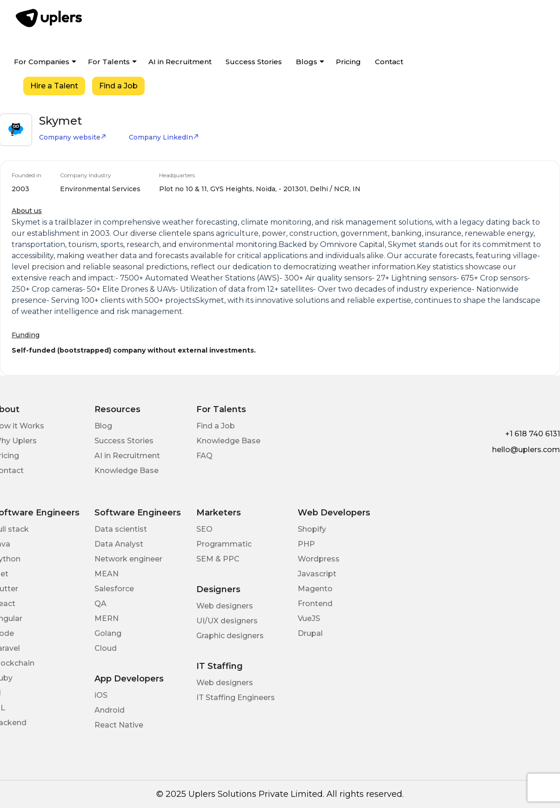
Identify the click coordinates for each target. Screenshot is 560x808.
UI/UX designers (227, 620)
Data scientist (120, 529)
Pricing (348, 61)
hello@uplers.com (526, 449)
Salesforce (114, 588)
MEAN (106, 573)
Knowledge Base (126, 470)
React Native (118, 725)
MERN (106, 618)
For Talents (109, 61)
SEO (204, 529)
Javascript (317, 573)
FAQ (204, 455)
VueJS (309, 618)
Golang (107, 633)
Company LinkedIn (164, 137)
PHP (306, 544)
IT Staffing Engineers (235, 697)
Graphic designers (230, 635)
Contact (389, 61)
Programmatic (224, 544)
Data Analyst (118, 544)
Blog (103, 425)
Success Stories (254, 61)
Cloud (105, 648)
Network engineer (128, 558)
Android (109, 710)
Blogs (306, 61)
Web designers (224, 605)
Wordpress (319, 558)
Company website (73, 137)
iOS (100, 695)
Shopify (312, 529)
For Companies (41, 61)
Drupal (310, 633)
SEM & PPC (218, 558)
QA (100, 603)
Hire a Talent (54, 85)
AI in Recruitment (180, 61)
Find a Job (118, 85)
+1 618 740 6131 (532, 433)
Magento (315, 588)
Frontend (315, 603)
